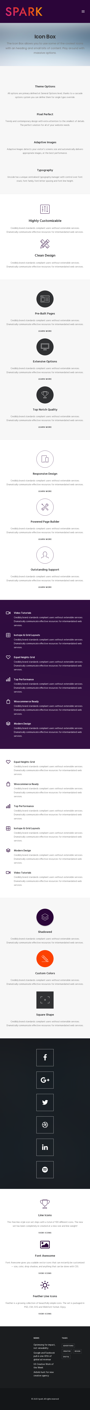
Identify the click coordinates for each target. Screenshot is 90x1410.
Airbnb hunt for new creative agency (44, 1374)
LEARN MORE (45, 331)
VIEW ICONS (45, 1232)
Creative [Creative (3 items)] (67, 1351)
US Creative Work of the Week (44, 1366)
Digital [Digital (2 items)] (66, 1357)
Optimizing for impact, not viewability (44, 1346)
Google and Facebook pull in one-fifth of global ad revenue (44, 1356)
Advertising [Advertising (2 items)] (68, 1345)
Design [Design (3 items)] (77, 1351)
